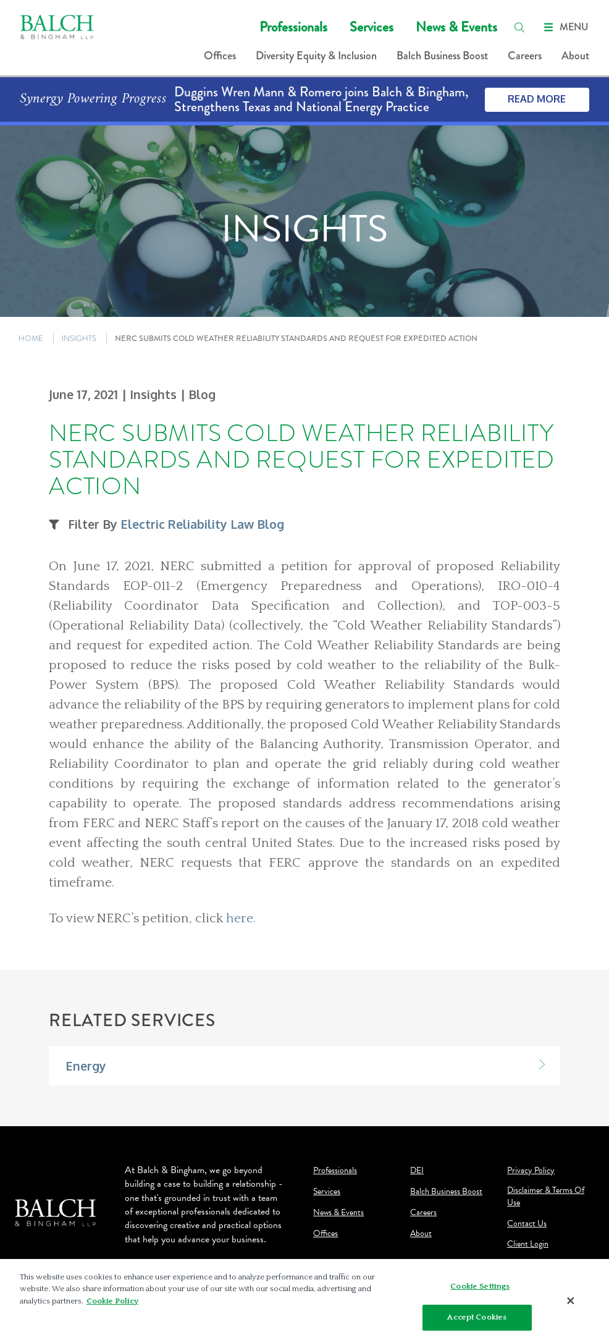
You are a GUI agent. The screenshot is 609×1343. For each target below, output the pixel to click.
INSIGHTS (79, 338)
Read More (537, 99)
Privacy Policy (531, 1170)
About (575, 56)
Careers (525, 56)
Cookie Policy (112, 1301)
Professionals (293, 27)
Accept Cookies (476, 1317)
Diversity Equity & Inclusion (316, 56)
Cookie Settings (480, 1286)
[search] (519, 27)
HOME (31, 338)
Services (371, 27)
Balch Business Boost (442, 56)
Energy (85, 1066)
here (239, 918)
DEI (417, 1170)
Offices (220, 56)
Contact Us (527, 1224)
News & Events (456, 27)
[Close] (570, 1301)
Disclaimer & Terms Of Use (545, 1196)
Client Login (527, 1244)
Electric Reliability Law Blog (202, 524)
